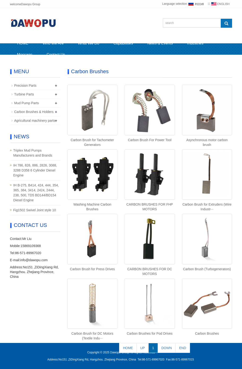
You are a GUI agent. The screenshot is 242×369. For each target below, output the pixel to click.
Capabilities (123, 43)
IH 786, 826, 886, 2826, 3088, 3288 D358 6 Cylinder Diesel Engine (35, 170)
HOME (22, 43)
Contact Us (56, 55)
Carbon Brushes (207, 333)
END (182, 348)
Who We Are (53, 43)
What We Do (88, 43)
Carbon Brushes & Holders (34, 112)
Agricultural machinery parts (34, 120)
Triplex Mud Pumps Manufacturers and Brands (32, 152)
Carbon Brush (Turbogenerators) (207, 269)
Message (24, 55)
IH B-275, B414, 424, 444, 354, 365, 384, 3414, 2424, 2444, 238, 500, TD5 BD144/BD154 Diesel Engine (36, 192)
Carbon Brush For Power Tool (149, 140)
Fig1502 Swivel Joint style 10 (34, 210)
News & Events (160, 43)
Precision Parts (25, 85)
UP (142, 348)
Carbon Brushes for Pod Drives (150, 333)
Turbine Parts (24, 94)
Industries (195, 43)
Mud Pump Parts (26, 103)
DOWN (166, 348)
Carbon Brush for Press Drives (92, 269)
